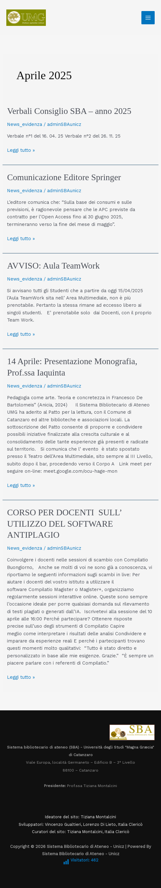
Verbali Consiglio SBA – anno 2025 (69, 111)
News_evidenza (24, 124)
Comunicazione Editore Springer (64, 177)
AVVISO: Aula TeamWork (53, 265)
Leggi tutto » (21, 150)
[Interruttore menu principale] (148, 17)
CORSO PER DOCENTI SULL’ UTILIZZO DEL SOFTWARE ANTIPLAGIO (64, 524)
